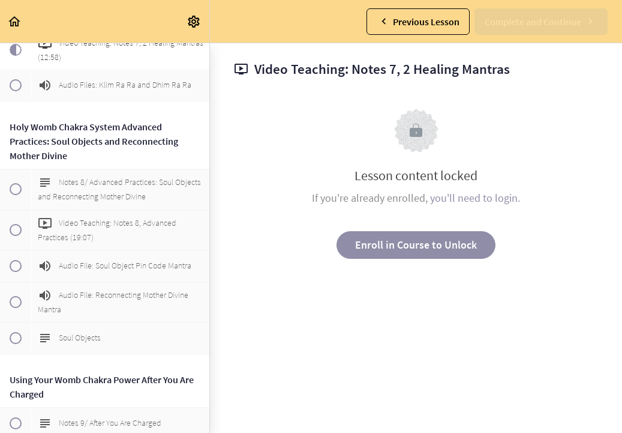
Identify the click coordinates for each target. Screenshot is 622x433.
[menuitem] (194, 21)
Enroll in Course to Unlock (416, 245)
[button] (15, 21)
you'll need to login (474, 198)
